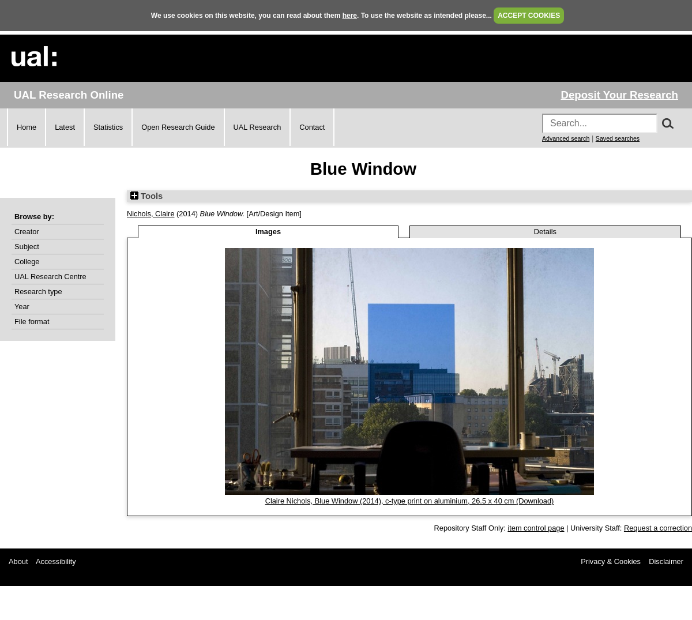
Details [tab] (545, 231)
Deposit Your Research (619, 95)
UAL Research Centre (50, 276)
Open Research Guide (178, 127)
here (350, 16)
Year (21, 306)
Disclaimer (666, 561)
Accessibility (56, 561)
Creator (26, 231)
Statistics (108, 127)
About (18, 561)
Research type (38, 291)
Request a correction (658, 528)
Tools (146, 196)
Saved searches (618, 138)
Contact (312, 127)
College (26, 261)
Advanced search (565, 138)
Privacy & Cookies (611, 561)
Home (26, 127)
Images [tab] (268, 231)
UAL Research (257, 127)
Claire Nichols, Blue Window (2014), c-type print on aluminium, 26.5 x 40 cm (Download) (409, 501)
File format (31, 321)
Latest (65, 127)
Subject (26, 246)
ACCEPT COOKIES (529, 16)
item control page (535, 528)
